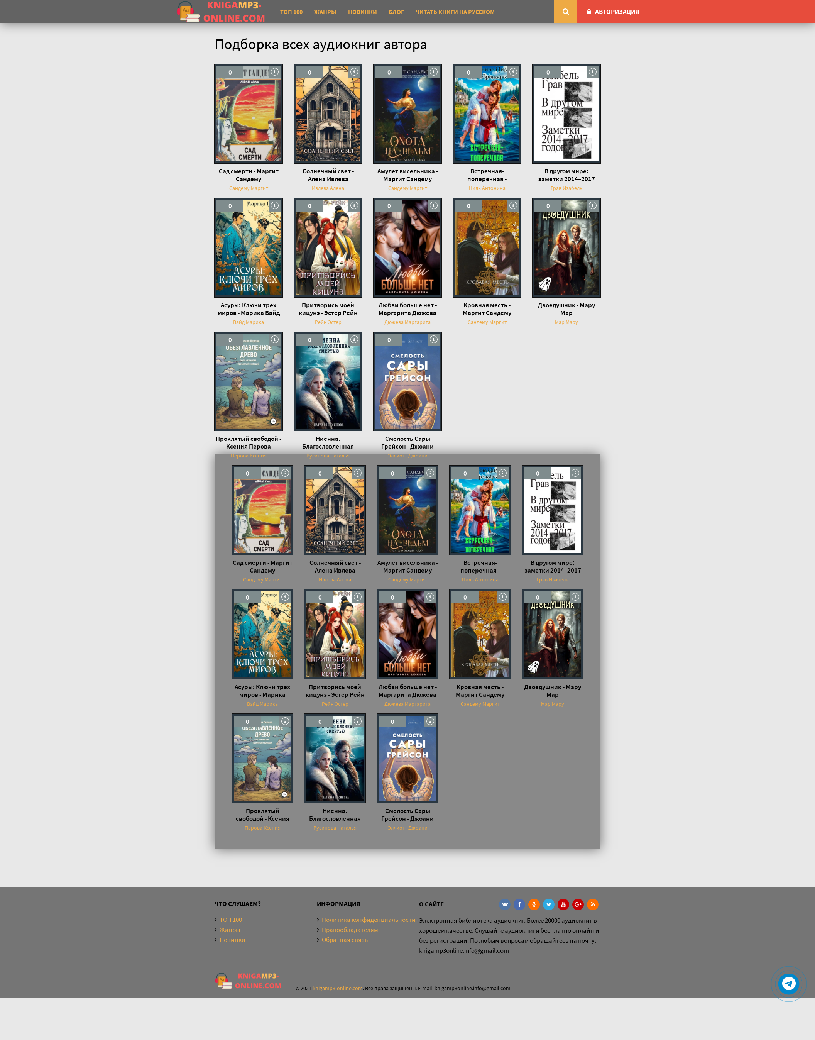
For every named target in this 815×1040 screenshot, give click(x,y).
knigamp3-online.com (338, 988)
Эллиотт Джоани (408, 455)
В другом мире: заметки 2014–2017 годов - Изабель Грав (566, 175)
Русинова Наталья (328, 455)
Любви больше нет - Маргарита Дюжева (408, 309)
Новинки (362, 11)
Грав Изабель (566, 188)
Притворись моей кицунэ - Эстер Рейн (328, 309)
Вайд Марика (248, 321)
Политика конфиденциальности (369, 919)
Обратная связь (345, 939)
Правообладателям (350, 929)
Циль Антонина (487, 188)
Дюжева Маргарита (407, 321)
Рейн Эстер (328, 321)
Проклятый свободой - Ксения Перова (248, 442)
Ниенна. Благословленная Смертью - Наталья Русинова (328, 442)
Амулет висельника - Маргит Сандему (407, 175)
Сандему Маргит (248, 188)
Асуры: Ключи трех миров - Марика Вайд (249, 309)
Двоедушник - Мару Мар (566, 309)
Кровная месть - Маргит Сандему (487, 309)
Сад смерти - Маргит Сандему (249, 175)
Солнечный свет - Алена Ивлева (328, 175)
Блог (396, 11)
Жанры (325, 11)
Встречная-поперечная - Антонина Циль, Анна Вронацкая (487, 175)
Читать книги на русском (455, 11)
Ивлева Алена (328, 188)
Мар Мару (566, 321)
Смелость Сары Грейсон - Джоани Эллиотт (407, 442)
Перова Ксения (249, 455)
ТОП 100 (291, 11)
